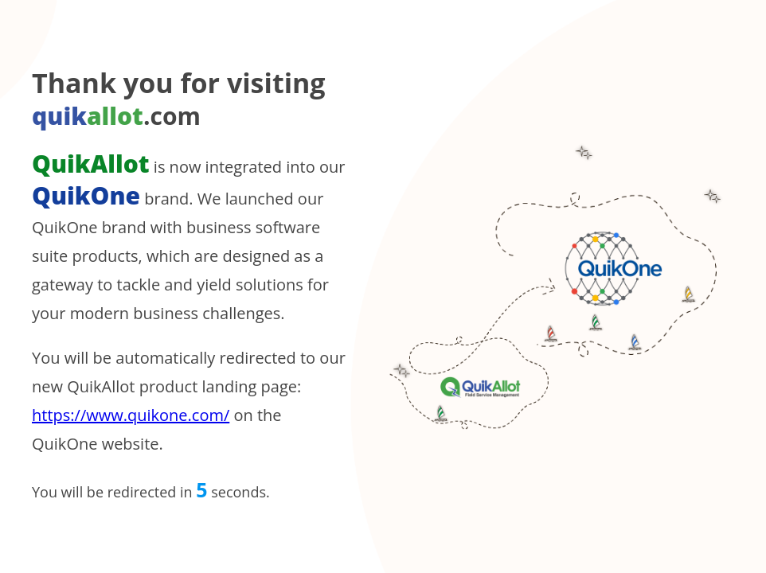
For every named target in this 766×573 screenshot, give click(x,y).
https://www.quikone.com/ (130, 415)
